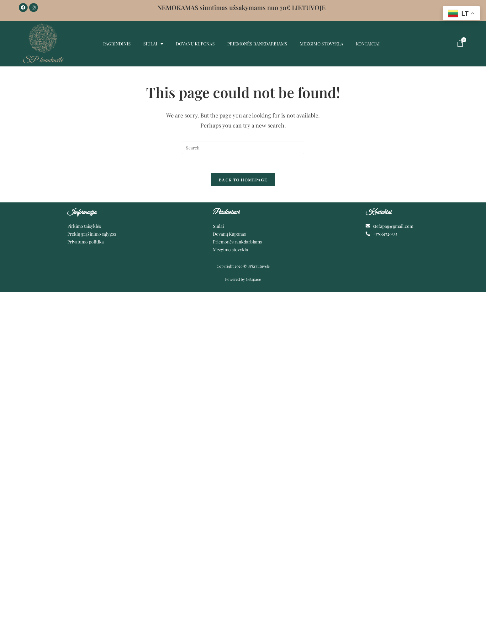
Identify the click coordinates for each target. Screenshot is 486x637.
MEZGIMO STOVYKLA (321, 44)
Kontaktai (368, 44)
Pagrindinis (117, 44)
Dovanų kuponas (195, 44)
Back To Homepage (243, 179)
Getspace (253, 279)
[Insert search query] (243, 148)
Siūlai (153, 44)
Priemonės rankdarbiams (257, 44)
